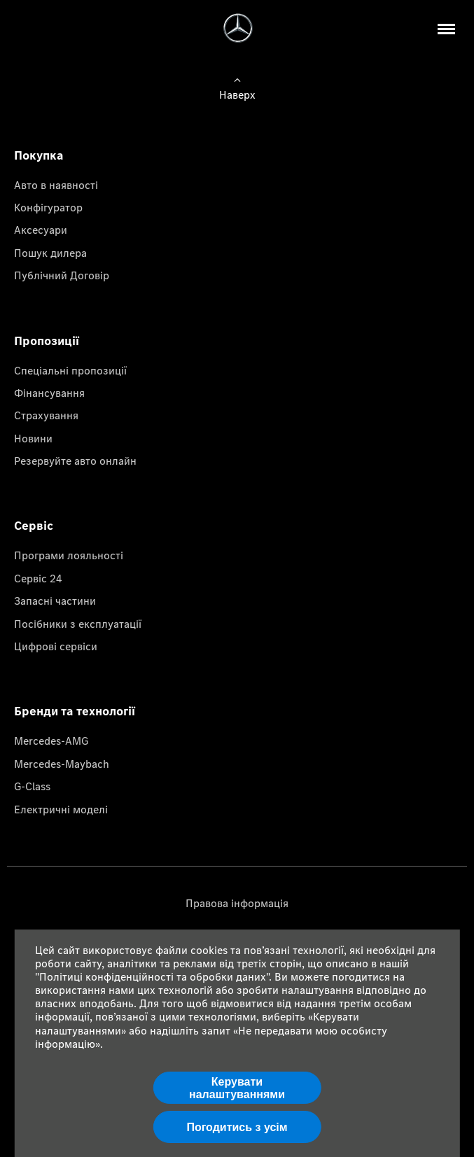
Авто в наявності (56, 185)
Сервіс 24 (38, 578)
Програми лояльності (68, 555)
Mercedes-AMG (51, 741)
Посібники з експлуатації (77, 624)
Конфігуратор (48, 207)
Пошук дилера (50, 253)
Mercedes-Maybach (61, 764)
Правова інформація (237, 903)
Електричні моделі (61, 809)
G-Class (32, 786)
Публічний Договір (61, 275)
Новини (33, 438)
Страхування (46, 415)
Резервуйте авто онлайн (75, 461)
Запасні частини (55, 601)
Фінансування (49, 393)
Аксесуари (40, 230)
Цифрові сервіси (55, 646)
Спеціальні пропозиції (70, 370)
